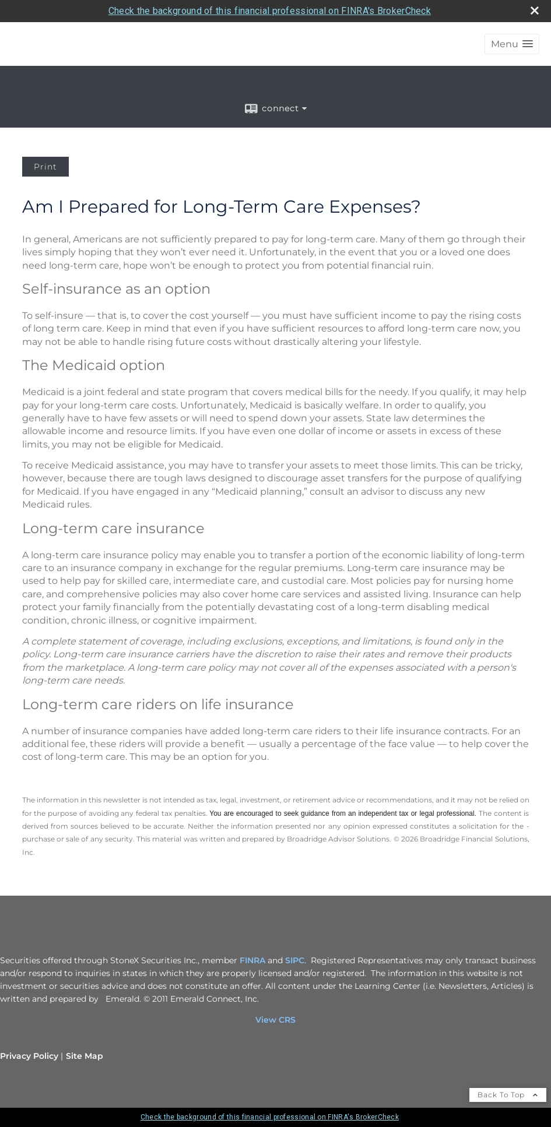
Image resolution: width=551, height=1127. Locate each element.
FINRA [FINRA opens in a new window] (252, 960)
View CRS (275, 1020)
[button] (512, 44)
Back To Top (508, 1094)
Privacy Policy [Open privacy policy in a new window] (29, 1056)
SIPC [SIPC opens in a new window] (294, 960)
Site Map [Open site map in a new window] (84, 1056)
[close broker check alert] (534, 10)
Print (45, 166)
